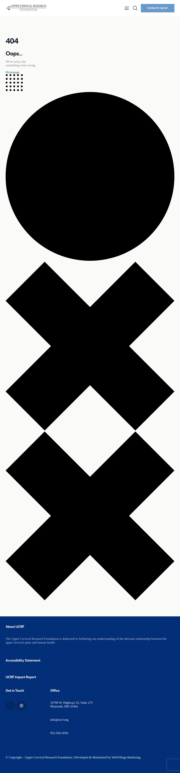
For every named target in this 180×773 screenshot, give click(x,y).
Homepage (12, 72)
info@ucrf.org (59, 719)
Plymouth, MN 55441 (64, 706)
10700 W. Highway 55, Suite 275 (71, 702)
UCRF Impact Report (21, 677)
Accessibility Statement (23, 660)
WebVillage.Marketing (126, 757)
